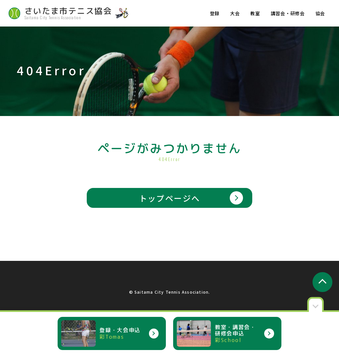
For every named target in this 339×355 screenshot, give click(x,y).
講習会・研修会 (288, 13)
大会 (235, 13)
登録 (214, 13)
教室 (255, 13)
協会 (320, 13)
